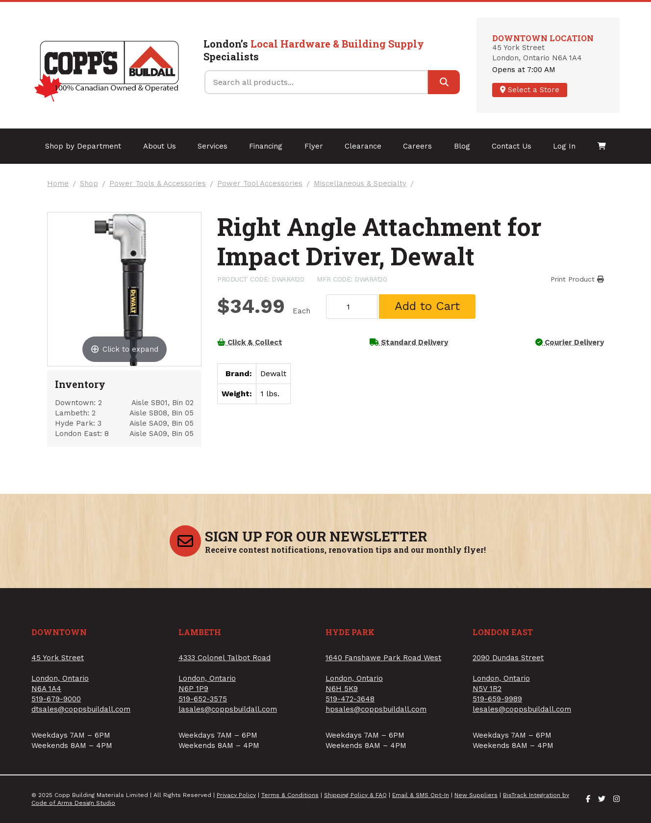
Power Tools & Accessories (157, 184)
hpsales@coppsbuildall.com (376, 709)
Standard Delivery (409, 342)
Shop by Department (83, 146)
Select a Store (529, 89)
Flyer (313, 146)
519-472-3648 (350, 698)
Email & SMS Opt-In (420, 795)
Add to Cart (427, 306)
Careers (417, 146)
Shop (89, 184)
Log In (564, 146)
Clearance (363, 146)
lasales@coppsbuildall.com (227, 709)
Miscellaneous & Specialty (360, 184)
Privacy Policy (236, 795)
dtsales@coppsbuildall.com (80, 709)
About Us (159, 146)
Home (58, 184)
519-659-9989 (497, 698)
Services (212, 146)
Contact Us (511, 146)
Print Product (577, 279)
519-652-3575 (202, 698)
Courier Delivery (569, 342)
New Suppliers (476, 795)
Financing (265, 146)
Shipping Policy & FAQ (355, 795)
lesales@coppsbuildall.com (522, 709)
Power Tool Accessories (259, 184)
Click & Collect (249, 342)
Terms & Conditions (290, 795)
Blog (462, 146)
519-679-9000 (56, 698)
